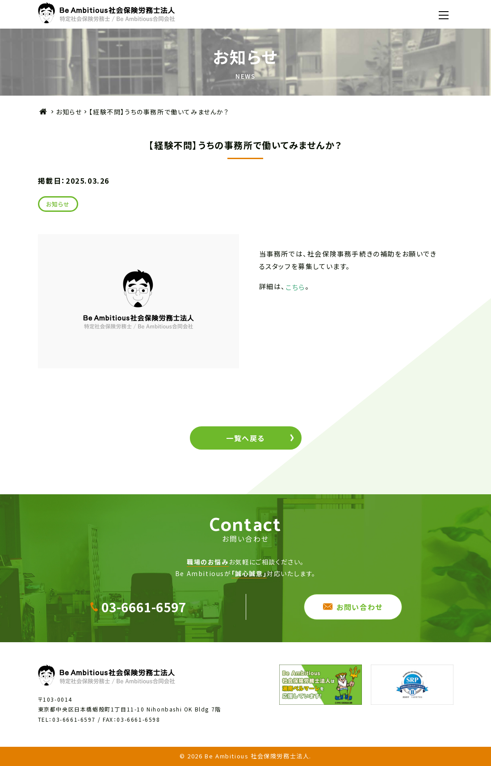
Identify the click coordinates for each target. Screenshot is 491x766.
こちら (295, 286)
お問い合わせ (359, 607)
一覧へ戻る (245, 438)
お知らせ (69, 111)
